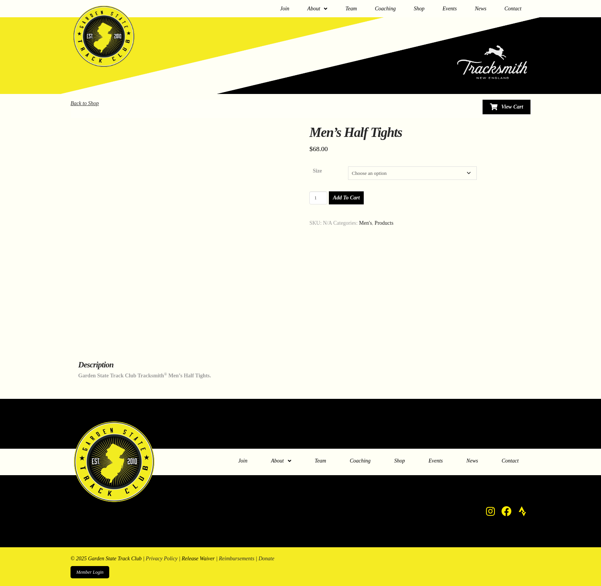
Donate (266, 558)
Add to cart (346, 198)
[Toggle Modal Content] (506, 107)
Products (383, 223)
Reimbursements (237, 558)
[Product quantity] (318, 197)
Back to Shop (85, 103)
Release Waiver (198, 558)
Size (317, 171)
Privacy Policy (161, 558)
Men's (365, 223)
